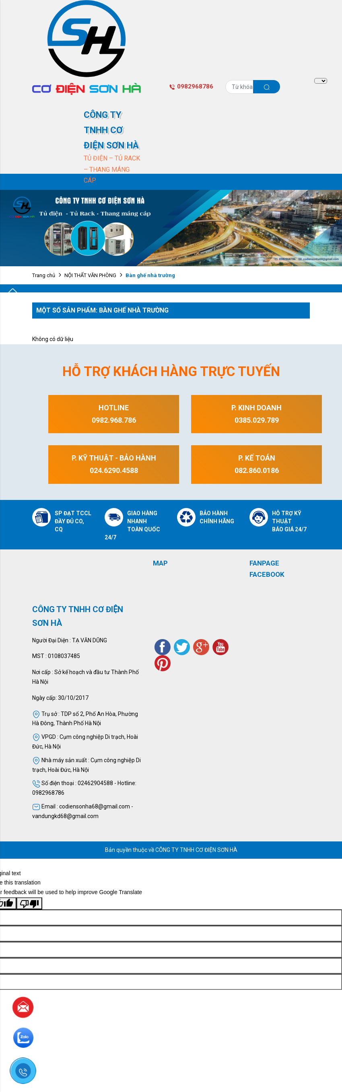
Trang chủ (43, 275)
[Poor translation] (29, 903)
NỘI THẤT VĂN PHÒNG (90, 275)
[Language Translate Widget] (320, 81)
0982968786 (191, 86)
